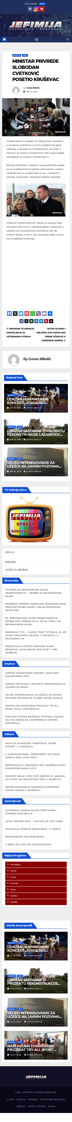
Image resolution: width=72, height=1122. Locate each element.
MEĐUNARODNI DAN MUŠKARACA (24, 836)
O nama (10, 1099)
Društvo (16, 55)
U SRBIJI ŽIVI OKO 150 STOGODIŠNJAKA (28, 844)
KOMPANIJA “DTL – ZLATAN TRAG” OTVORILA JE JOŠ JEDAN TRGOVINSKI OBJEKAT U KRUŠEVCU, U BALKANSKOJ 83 (35, 635)
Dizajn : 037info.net (24, 1092)
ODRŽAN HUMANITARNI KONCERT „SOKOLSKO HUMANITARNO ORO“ (27, 403)
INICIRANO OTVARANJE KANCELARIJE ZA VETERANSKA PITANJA (20, 332)
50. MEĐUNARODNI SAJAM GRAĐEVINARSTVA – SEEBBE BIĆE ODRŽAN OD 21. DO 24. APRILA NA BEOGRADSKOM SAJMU (33, 621)
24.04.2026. (16, 956)
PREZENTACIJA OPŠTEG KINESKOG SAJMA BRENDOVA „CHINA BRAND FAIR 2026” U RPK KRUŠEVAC (31, 649)
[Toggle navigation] (36, 39)
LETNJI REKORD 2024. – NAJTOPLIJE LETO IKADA (34, 821)
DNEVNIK (10, 561)
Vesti (25, 55)
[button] (68, 39)
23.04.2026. (16, 1055)
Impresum (21, 1099)
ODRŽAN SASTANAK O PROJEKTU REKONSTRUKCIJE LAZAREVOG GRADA (36, 434)
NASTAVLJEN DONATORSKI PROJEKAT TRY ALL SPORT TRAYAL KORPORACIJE (30, 1049)
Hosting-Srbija (49, 1092)
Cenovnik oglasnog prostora (52, 1099)
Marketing (32, 1099)
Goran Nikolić (33, 88)
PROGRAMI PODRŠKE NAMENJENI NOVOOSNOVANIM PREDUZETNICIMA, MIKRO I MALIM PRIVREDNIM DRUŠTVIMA (35, 607)
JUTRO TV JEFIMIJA (16, 569)
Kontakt (51, 1106)
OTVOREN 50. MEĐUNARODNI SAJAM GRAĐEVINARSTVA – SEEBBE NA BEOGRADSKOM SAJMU (33, 592)
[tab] (36, 865)
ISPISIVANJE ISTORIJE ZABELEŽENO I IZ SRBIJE (33, 829)
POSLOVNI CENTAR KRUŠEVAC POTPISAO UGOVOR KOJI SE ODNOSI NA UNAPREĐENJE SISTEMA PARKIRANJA (34, 719)
